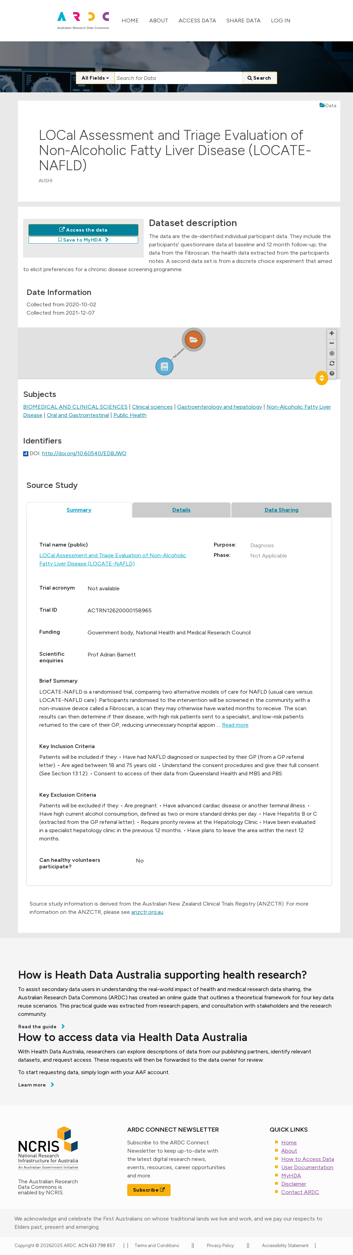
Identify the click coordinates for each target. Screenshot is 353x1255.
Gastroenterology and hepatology (219, 407)
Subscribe (149, 1190)
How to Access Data (307, 1159)
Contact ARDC (300, 1192)
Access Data (197, 20)
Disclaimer (293, 1184)
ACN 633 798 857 (97, 1245)
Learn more (32, 1085)
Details (181, 510)
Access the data (83, 230)
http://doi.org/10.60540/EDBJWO (84, 453)
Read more (235, 725)
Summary (79, 510)
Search (259, 78)
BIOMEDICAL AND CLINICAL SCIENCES (75, 407)
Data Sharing (282, 510)
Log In (281, 20)
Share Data (243, 20)
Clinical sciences (152, 407)
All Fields (95, 78)
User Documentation (307, 1167)
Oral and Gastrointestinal (78, 415)
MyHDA (291, 1175)
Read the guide (38, 1027)
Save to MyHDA (80, 240)
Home (130, 20)
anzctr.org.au (147, 912)
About (158, 20)
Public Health (130, 415)
